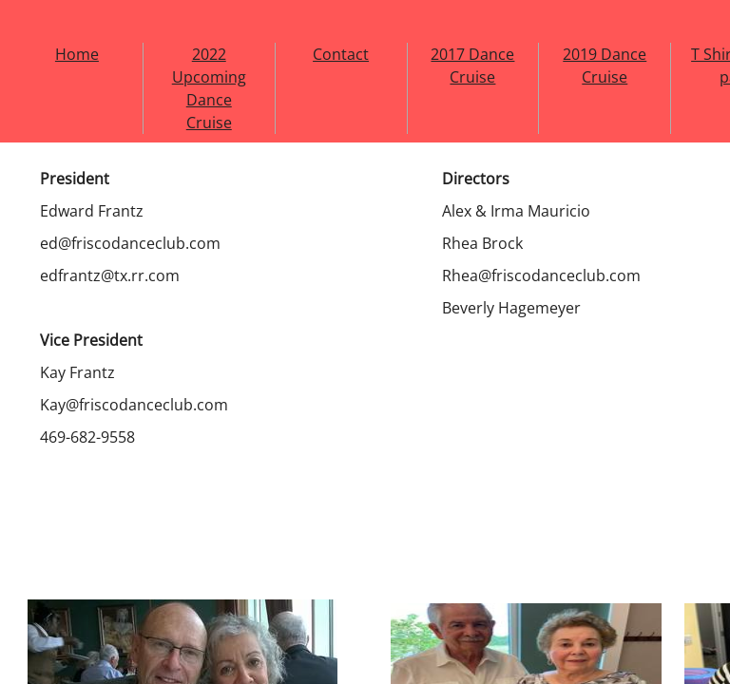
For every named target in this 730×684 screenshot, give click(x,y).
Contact (341, 54)
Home (77, 54)
